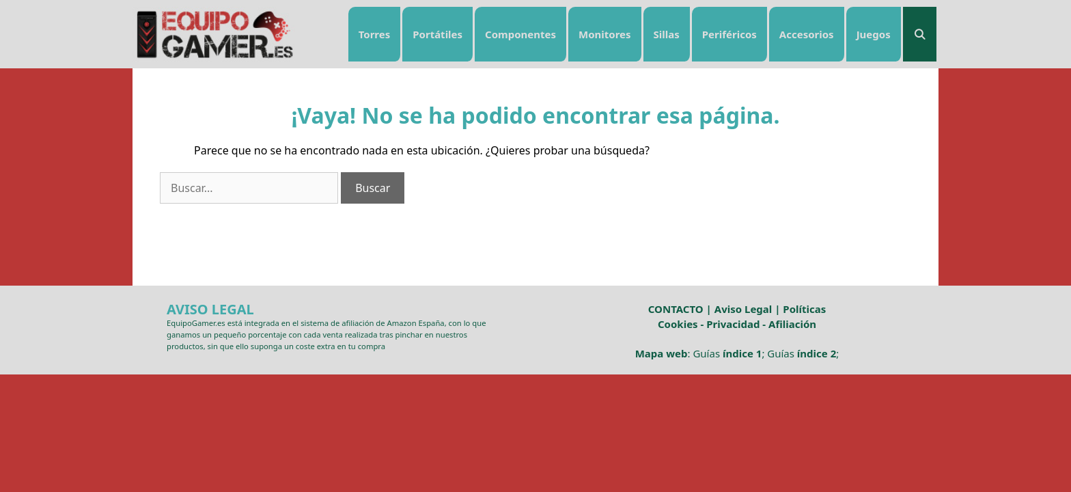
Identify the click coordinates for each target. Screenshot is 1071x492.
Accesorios (806, 34)
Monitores (605, 34)
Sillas (667, 34)
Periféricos (729, 34)
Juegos (874, 34)
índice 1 (742, 353)
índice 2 (816, 353)
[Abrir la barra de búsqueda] (919, 34)
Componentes (520, 34)
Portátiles (437, 34)
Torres (375, 34)
